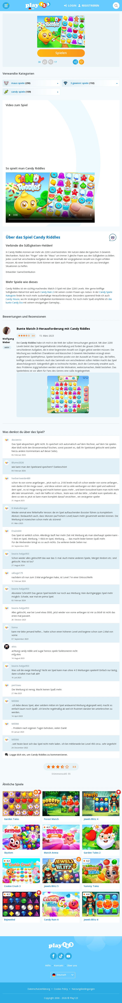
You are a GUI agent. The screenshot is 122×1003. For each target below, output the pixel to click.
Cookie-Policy (61, 988)
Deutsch (59, 975)
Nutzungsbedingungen (83, 988)
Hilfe (48, 965)
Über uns (72, 965)
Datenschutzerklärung (38, 988)
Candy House (12, 299)
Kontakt (58, 965)
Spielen (61, 53)
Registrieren (88, 5)
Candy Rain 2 (47, 292)
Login (70, 5)
